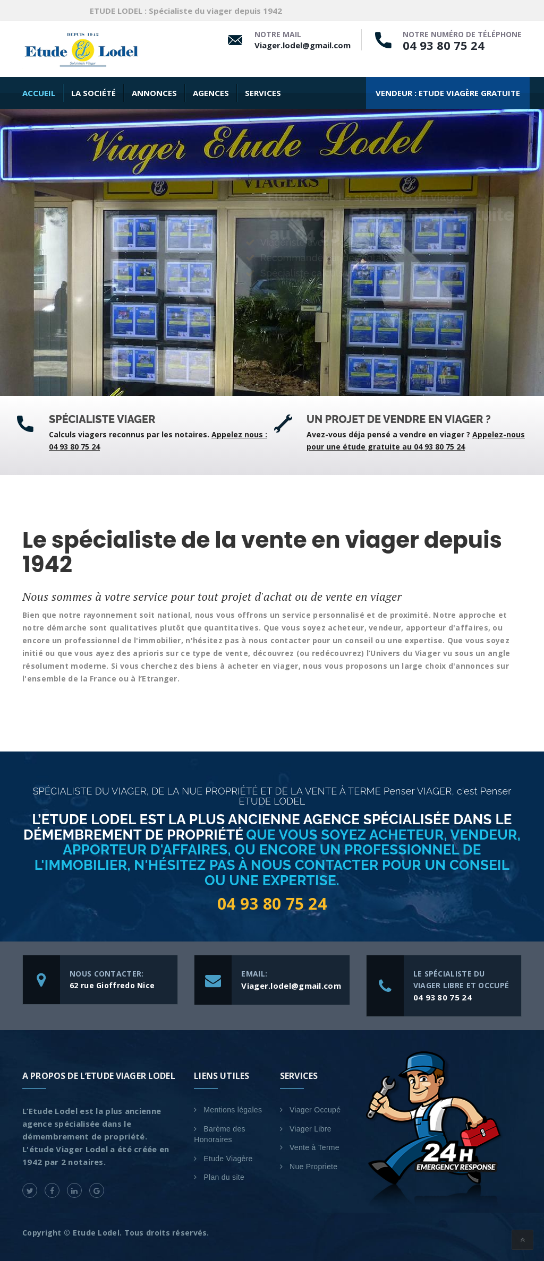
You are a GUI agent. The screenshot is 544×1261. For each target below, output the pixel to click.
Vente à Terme (314, 1147)
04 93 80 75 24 (443, 45)
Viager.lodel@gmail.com (302, 45)
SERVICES (263, 93)
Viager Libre (311, 1129)
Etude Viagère (227, 1158)
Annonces (154, 93)
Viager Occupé (315, 1109)
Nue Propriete (313, 1166)
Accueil (38, 93)
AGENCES (211, 93)
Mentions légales (232, 1109)
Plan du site (223, 1177)
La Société (93, 93)
